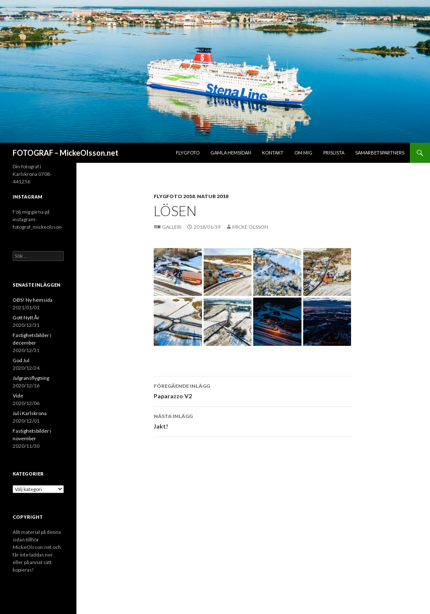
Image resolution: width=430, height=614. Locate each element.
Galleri (172, 227)
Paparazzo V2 (253, 390)
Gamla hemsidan (230, 152)
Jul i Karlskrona (30, 413)
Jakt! (253, 420)
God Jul (21, 360)
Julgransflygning (31, 378)
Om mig (303, 152)
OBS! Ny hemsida (32, 300)
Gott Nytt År (26, 317)
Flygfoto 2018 (174, 196)
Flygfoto (187, 152)
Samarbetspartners (379, 152)
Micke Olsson (250, 227)
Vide (18, 395)
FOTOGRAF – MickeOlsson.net (65, 152)
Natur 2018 (212, 196)
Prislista (333, 152)
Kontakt (272, 152)
